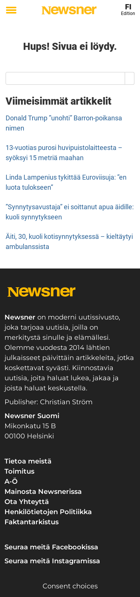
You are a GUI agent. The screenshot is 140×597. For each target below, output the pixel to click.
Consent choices (70, 586)
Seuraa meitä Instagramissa (52, 561)
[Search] (129, 78)
